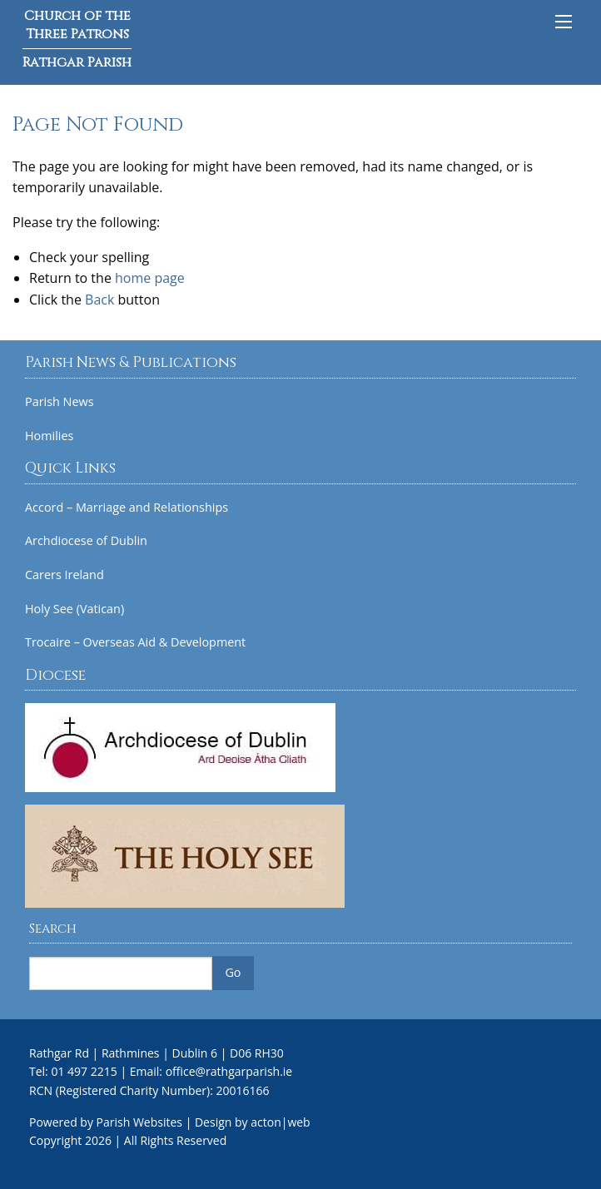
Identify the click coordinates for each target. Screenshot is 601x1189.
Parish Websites (139, 1122)
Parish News (59, 402)
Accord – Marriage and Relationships (126, 507)
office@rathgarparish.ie (229, 1071)
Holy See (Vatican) (74, 609)
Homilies (49, 436)
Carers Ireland (64, 575)
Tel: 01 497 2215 (73, 1071)
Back (99, 299)
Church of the (77, 39)
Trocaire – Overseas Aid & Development (135, 642)
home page (150, 278)
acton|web (280, 1122)
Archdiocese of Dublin (86, 541)
